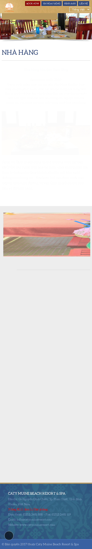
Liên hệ (83, 3)
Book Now (32, 3)
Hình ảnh (70, 3)
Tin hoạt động (51, 3)
